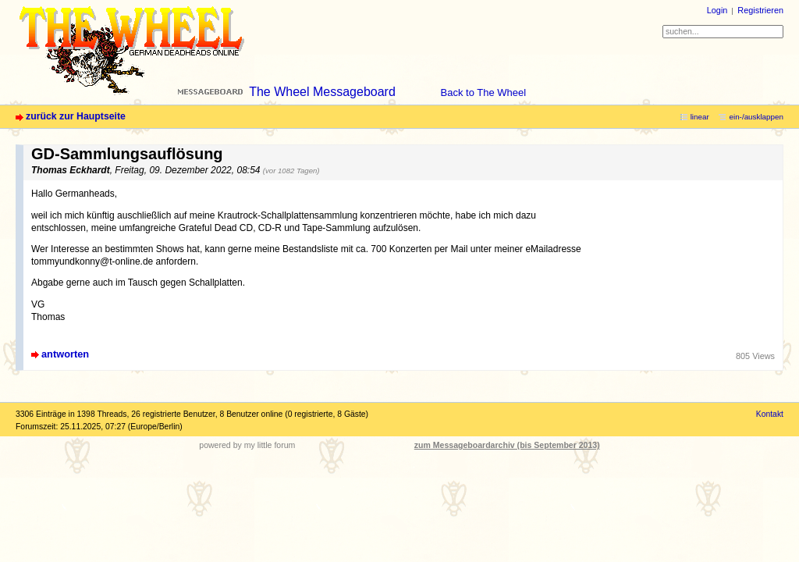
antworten (65, 354)
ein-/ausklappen (756, 116)
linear (700, 116)
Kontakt (769, 414)
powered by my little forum (247, 445)
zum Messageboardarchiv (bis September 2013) (507, 445)
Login (717, 10)
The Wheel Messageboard (322, 91)
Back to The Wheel (484, 92)
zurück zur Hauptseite (76, 116)
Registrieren (760, 10)
